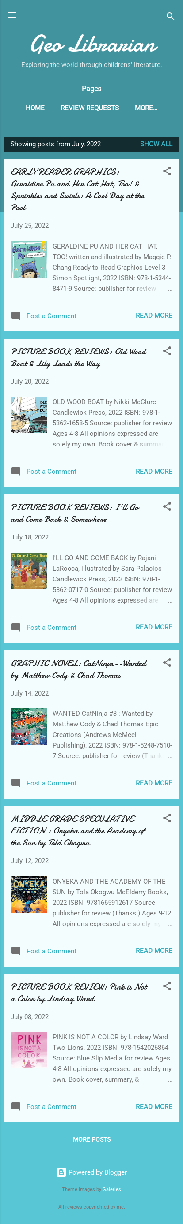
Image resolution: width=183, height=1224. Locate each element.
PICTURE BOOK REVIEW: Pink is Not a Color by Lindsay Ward (78, 992)
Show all (156, 144)
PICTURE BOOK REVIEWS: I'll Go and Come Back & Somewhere (74, 513)
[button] (167, 172)
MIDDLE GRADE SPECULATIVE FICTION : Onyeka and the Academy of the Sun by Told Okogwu (77, 830)
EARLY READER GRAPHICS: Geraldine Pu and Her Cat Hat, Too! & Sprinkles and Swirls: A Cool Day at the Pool (77, 189)
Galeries (112, 1189)
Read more (154, 316)
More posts (92, 1139)
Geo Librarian (91, 43)
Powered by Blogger (91, 1172)
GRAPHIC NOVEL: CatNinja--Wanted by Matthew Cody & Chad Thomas (78, 669)
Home (35, 108)
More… (146, 108)
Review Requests (90, 108)
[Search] (170, 17)
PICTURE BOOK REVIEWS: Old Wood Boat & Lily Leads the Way (78, 357)
